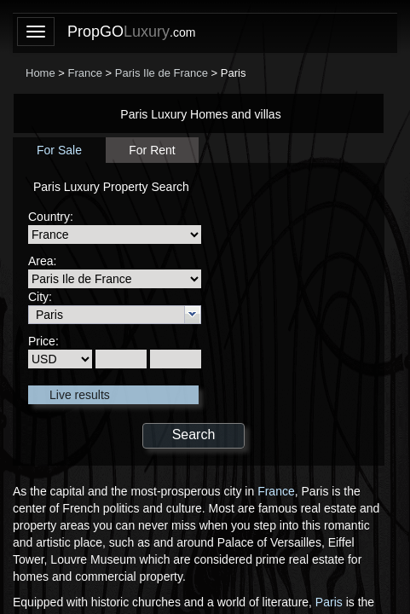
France (276, 491)
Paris (329, 602)
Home (40, 73)
